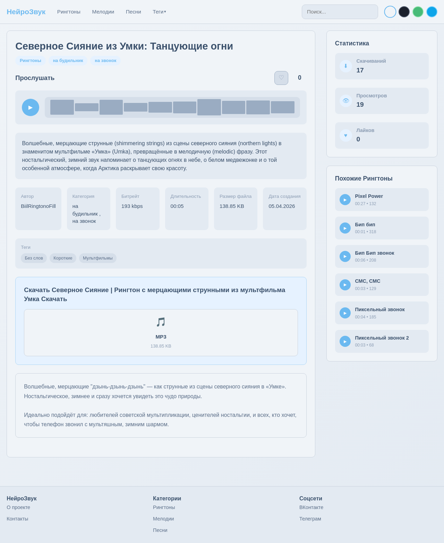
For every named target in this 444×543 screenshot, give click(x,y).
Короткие (62, 258)
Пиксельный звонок (379, 309)
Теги (159, 12)
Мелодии (103, 12)
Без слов (34, 258)
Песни (133, 12)
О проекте (18, 507)
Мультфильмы (98, 258)
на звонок (105, 60)
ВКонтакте (311, 507)
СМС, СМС (367, 281)
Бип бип (365, 224)
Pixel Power (369, 196)
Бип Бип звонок (374, 253)
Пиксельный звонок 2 (382, 338)
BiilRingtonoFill (38, 206)
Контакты (17, 519)
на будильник (68, 60)
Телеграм (310, 519)
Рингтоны (68, 12)
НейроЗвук (26, 12)
